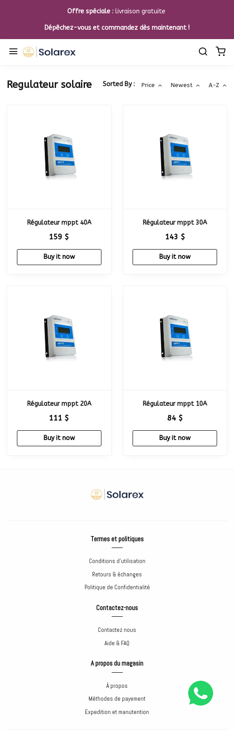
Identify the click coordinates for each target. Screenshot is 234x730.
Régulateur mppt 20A (59, 404)
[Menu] (13, 52)
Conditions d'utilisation (117, 561)
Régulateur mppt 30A (175, 222)
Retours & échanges (117, 574)
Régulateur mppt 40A (59, 222)
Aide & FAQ (117, 643)
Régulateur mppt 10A (175, 404)
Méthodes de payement (117, 698)
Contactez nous (117, 630)
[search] (203, 52)
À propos (117, 686)
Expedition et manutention (117, 712)
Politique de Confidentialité (117, 587)
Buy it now (59, 257)
